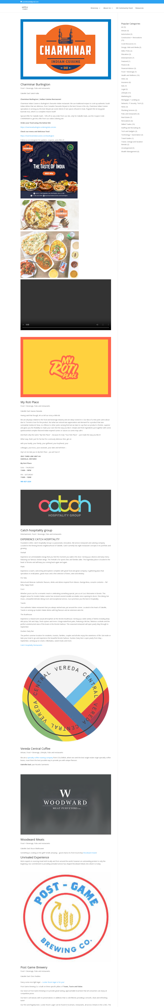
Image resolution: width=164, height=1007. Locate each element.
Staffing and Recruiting (129, 128)
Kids (122, 86)
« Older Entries (25, 997)
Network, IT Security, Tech (131, 103)
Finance (124, 65)
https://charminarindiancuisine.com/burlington (37, 136)
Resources (140, 8)
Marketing (125, 96)
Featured (124, 61)
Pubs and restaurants (42, 88)
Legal (123, 89)
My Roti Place (29, 398)
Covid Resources (127, 44)
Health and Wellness (128, 75)
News (123, 107)
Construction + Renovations (131, 37)
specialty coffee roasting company (40, 741)
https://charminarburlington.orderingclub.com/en (38, 127)
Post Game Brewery (33, 913)
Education (125, 54)
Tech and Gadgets (128, 131)
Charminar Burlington (35, 84)
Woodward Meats (32, 819)
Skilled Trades (126, 124)
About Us (107, 8)
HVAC (123, 79)
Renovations (126, 121)
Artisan (23, 736)
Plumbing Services (128, 110)
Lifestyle (43, 736)
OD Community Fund (124, 8)
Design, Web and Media (130, 47)
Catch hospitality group (36, 547)
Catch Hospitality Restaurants (31, 662)
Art (122, 27)
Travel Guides (126, 138)
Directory (94, 8)
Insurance (124, 82)
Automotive (125, 34)
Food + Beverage (26, 88)
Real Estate (125, 117)
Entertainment (25, 551)
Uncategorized (126, 148)
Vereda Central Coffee (35, 732)
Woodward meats (89, 832)
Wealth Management (129, 151)
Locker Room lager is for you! (53, 928)
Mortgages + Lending (129, 100)
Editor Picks (125, 51)
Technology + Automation (131, 135)
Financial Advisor (127, 68)
